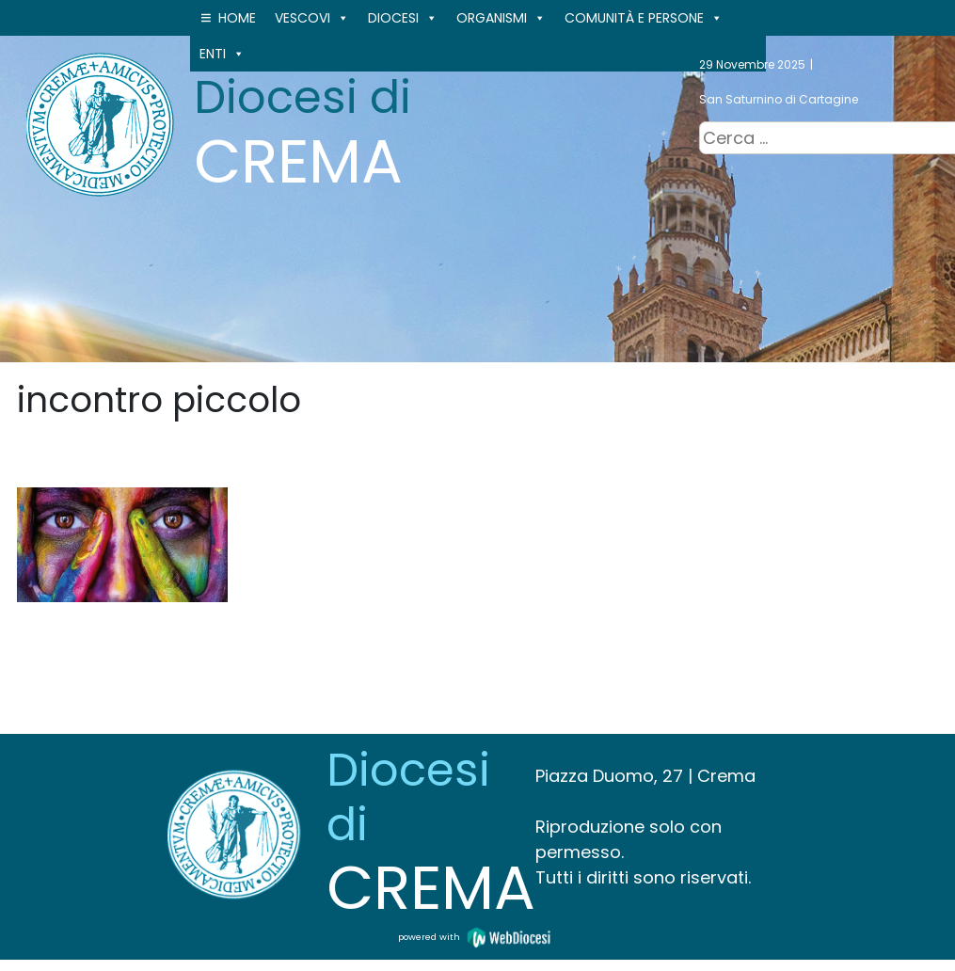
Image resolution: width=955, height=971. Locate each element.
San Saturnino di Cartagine (778, 99)
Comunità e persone (644, 18)
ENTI (222, 54)
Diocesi (403, 18)
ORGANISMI (501, 18)
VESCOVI (312, 18)
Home (237, 17)
